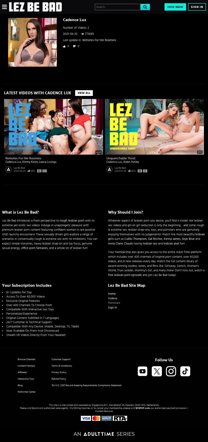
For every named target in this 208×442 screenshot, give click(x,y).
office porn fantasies (34, 248)
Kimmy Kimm (30, 162)
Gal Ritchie (155, 238)
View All (84, 93)
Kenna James (172, 238)
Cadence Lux (13, 162)
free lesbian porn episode (125, 275)
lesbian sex (150, 243)
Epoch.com (37, 408)
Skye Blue (188, 238)
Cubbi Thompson (136, 238)
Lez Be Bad (19, 168)
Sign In (197, 7)
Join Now (175, 7)
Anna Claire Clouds (120, 243)
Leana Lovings (47, 162)
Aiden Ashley (131, 162)
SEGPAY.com (142, 408)
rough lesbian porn (72, 220)
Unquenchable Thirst (120, 158)
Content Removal (104, 411)
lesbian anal (171, 243)
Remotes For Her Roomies (99, 40)
